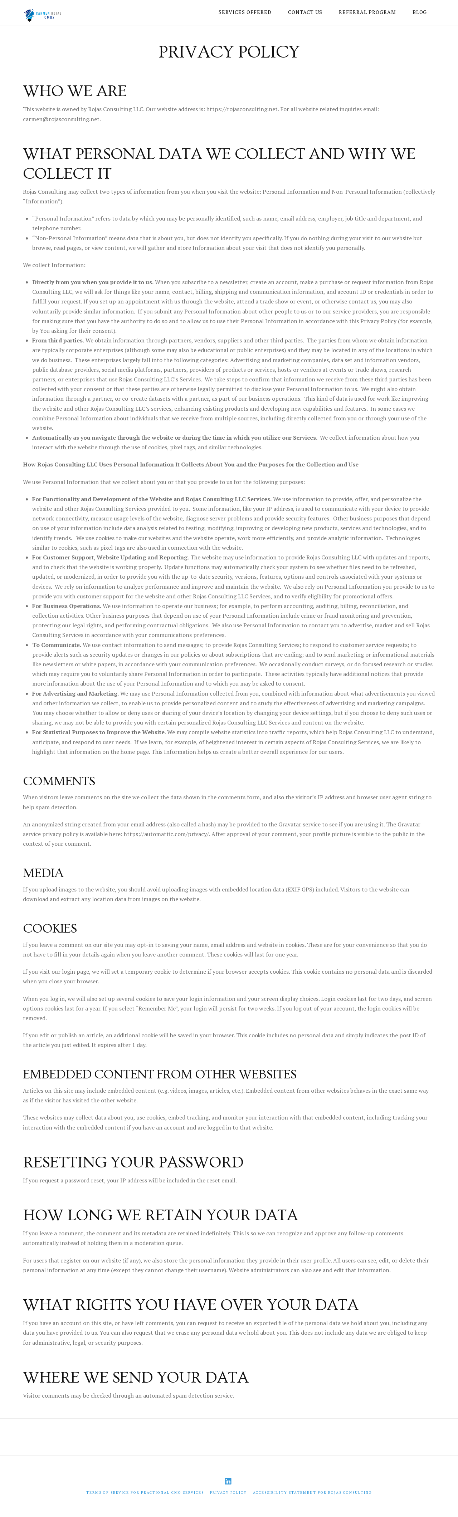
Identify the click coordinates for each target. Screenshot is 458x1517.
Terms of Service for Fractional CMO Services (145, 1492)
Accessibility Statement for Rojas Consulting (312, 1492)
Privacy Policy (228, 1492)
